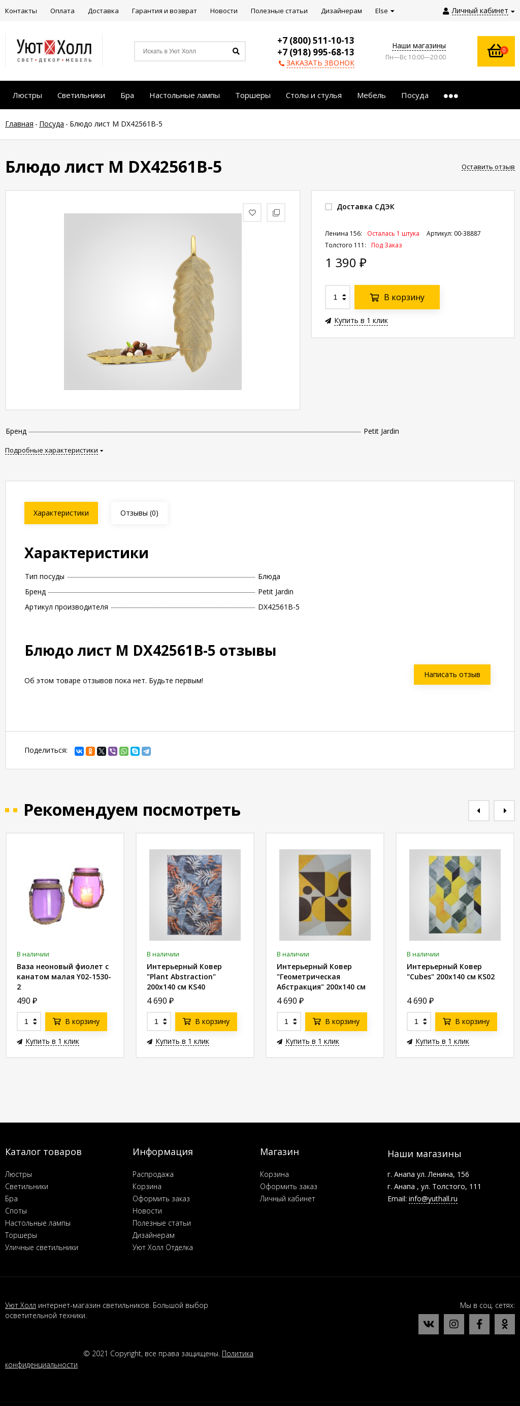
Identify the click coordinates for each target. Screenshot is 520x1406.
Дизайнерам (154, 1235)
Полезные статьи (162, 1223)
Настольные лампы (38, 1223)
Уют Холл (20, 1305)
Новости (147, 1211)
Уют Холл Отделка (163, 1247)
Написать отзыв (452, 674)
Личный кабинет (287, 1198)
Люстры (18, 1174)
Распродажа (153, 1174)
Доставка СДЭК (360, 206)
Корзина (147, 1186)
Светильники (26, 1186)
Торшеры (21, 1235)
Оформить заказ (161, 1198)
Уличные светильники (41, 1247)
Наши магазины (419, 45)
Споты (16, 1211)
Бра (11, 1198)
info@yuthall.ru (433, 1198)
